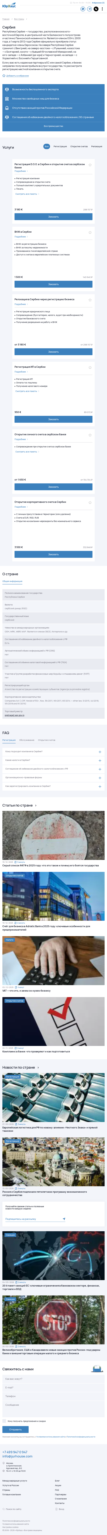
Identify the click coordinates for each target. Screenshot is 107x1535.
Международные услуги (14, 1480)
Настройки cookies (10, 1527)
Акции (58, 1485)
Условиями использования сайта (50, 1436)
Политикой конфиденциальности (81, 1436)
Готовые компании (11, 1494)
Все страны (19, 19)
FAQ (57, 1490)
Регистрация (60, 146)
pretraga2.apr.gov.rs (14, 715)
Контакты (59, 1503)
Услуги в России (10, 1485)
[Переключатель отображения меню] (102, 8)
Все (47, 146)
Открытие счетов (79, 146)
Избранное (97, 3)
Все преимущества (53, 126)
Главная (5, 19)
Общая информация (12, 581)
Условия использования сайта (15, 1524)
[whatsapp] (83, 9)
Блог (57, 1480)
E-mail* (9, 1387)
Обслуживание (26, 740)
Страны (6, 1490)
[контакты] (96, 9)
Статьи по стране (20, 805)
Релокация (96, 146)
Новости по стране (21, 1067)
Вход (59, 1509)
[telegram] (89, 9)
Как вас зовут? (13, 1378)
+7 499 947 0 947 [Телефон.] (14, 1452)
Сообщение (12, 1404)
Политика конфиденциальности (16, 1521)
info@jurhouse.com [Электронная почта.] (17, 1456)
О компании (61, 1498)
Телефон (10, 1396)
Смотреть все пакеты (26, 193)
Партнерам (60, 1494)
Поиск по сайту (11, 1509)
